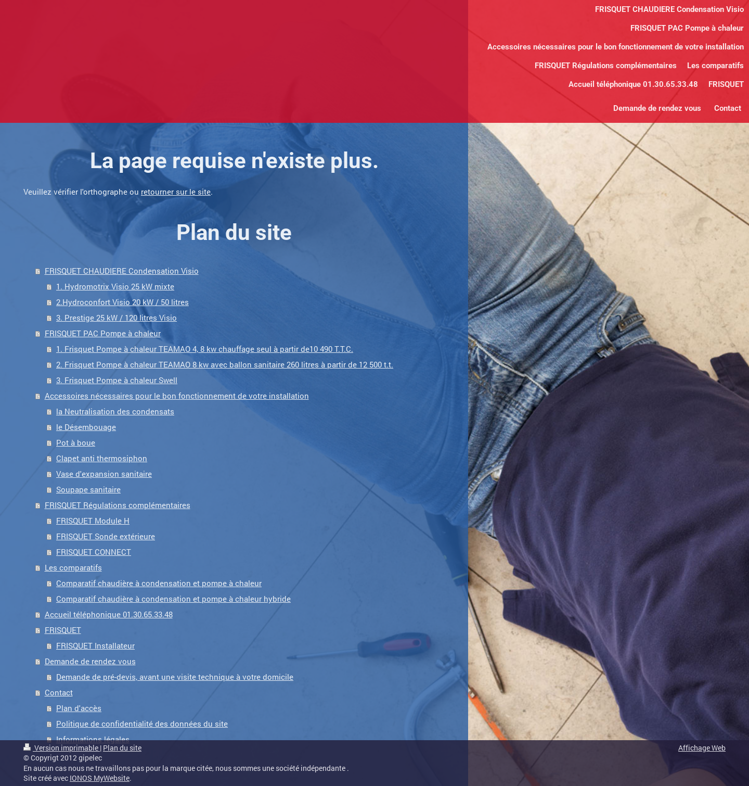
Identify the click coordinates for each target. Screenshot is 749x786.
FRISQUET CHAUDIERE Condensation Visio (122, 270)
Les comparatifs (73, 567)
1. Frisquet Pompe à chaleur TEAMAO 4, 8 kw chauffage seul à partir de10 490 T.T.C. (204, 349)
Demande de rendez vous (90, 661)
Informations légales (93, 739)
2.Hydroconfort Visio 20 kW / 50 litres (122, 302)
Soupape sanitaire (88, 489)
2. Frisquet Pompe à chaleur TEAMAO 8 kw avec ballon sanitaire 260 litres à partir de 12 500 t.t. (224, 364)
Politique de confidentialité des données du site (142, 723)
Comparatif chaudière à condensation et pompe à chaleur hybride (173, 598)
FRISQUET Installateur (95, 645)
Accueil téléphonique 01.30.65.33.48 (109, 614)
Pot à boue (75, 442)
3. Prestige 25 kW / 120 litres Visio (116, 317)
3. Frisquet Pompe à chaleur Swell (116, 380)
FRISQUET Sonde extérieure (105, 536)
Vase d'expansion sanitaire (104, 473)
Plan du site (122, 748)
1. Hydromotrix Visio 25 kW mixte (115, 286)
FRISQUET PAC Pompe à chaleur (103, 333)
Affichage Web (702, 748)
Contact (59, 692)
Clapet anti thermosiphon (101, 458)
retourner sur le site (176, 191)
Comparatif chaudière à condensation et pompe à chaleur (159, 583)
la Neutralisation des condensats (115, 411)
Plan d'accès (78, 708)
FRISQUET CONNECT (93, 552)
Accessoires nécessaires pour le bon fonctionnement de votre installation (177, 395)
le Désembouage (86, 427)
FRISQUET (63, 630)
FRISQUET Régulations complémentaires (117, 505)
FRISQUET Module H (93, 520)
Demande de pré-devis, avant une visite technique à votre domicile (174, 676)
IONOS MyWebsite (100, 778)
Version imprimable (61, 748)
